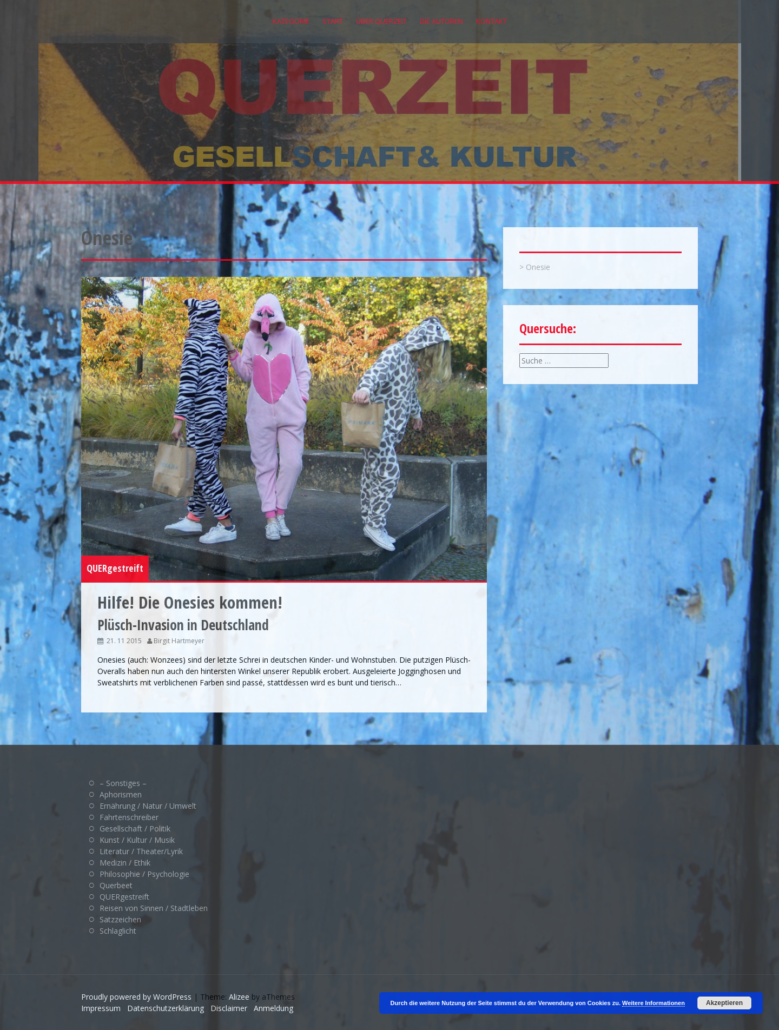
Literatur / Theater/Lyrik (141, 851)
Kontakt (491, 21)
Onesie (538, 267)
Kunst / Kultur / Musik (137, 840)
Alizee (239, 997)
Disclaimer (228, 1008)
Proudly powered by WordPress (136, 997)
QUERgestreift (115, 568)
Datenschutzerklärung (165, 1008)
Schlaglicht (118, 931)
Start (332, 21)
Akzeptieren (724, 1003)
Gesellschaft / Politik (135, 828)
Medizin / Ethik (125, 862)
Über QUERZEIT (381, 21)
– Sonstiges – (123, 783)
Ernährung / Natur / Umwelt (148, 806)
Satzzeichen (120, 919)
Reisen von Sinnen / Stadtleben (154, 908)
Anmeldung (273, 1008)
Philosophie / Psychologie (144, 874)
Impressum (101, 1008)
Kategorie (291, 21)
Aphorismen (121, 794)
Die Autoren (441, 21)
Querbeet (116, 885)
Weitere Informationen (653, 1003)
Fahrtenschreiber (129, 817)
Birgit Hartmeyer (179, 640)
